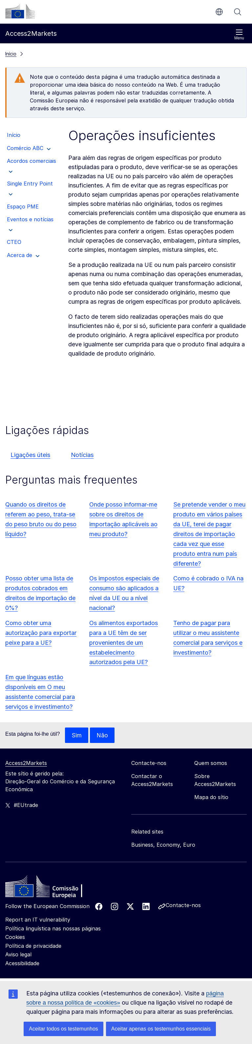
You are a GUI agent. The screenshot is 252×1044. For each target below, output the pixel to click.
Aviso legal (18, 954)
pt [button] (219, 12)
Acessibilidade (22, 963)
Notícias (82, 454)
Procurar (238, 12)
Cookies (15, 937)
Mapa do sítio (211, 797)
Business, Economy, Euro (163, 845)
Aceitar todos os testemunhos (63, 1029)
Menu (239, 34)
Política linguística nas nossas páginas (53, 928)
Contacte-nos (183, 905)
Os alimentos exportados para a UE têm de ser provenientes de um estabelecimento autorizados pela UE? (123, 643)
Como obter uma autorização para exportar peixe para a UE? (40, 633)
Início (10, 53)
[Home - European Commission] (52, 888)
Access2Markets (26, 763)
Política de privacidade (33, 946)
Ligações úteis (30, 454)
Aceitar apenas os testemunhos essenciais (161, 1029)
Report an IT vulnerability (37, 920)
